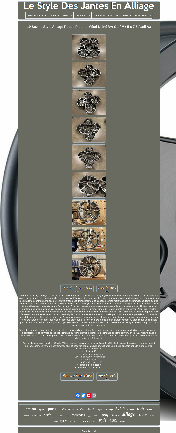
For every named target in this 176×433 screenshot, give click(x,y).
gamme (122, 421)
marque (96, 416)
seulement (36, 415)
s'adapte (26, 416)
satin (55, 416)
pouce (72, 421)
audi (113, 420)
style (103, 420)
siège (99, 409)
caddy (55, 421)
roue (67, 416)
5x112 (120, 408)
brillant (31, 409)
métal (89, 416)
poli (61, 416)
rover (149, 409)
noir (140, 408)
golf (105, 414)
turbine (152, 416)
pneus (52, 409)
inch (79, 422)
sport (42, 409)
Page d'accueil (89, 431)
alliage (128, 414)
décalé (94, 422)
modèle (81, 409)
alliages (115, 415)
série (47, 415)
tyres (63, 420)
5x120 (90, 409)
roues (142, 414)
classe (130, 409)
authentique (67, 409)
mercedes (78, 415)
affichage (108, 409)
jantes (86, 421)
